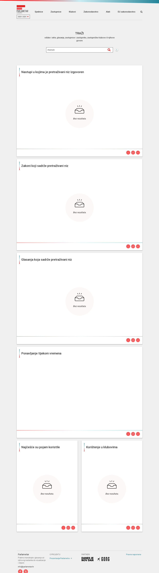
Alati (108, 12)
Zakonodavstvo (91, 12)
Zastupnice (56, 12)
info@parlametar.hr (26, 567)
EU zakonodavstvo (126, 12)
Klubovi (72, 12)
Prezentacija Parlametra (60, 558)
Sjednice (39, 12)
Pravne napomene (133, 554)
